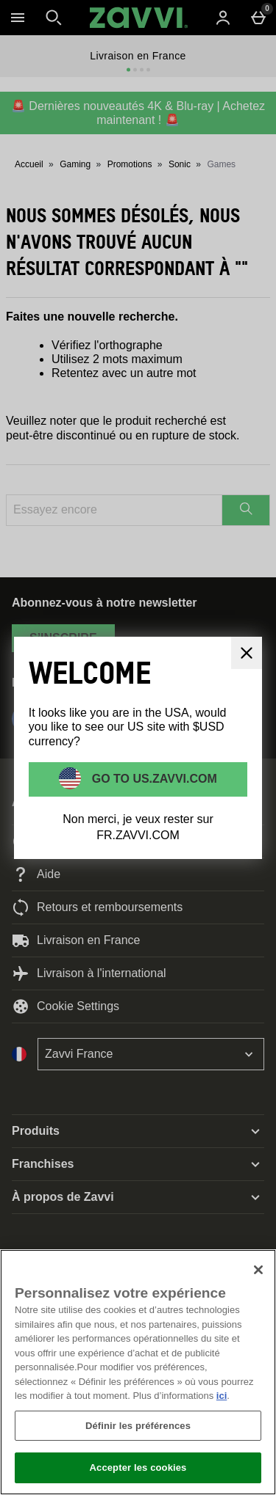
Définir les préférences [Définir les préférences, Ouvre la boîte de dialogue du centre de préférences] (138, 1425)
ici (221, 1395)
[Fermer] (258, 1270)
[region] (138, 1372)
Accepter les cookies (138, 1467)
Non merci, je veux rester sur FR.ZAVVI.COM (138, 827)
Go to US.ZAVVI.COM (152, 778)
